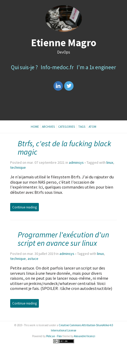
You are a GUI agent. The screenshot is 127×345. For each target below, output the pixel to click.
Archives (48, 126)
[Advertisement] (63, 107)
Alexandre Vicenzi (84, 336)
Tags (82, 126)
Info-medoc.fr (57, 67)
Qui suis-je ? (24, 67)
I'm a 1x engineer (96, 67)
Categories (66, 126)
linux (109, 162)
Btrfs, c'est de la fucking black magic (64, 148)
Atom (92, 126)
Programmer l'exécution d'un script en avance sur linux (63, 239)
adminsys (76, 162)
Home (35, 126)
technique (18, 167)
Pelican (50, 336)
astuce (33, 258)
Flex (59, 336)
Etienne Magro (63, 42)
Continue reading (24, 207)
